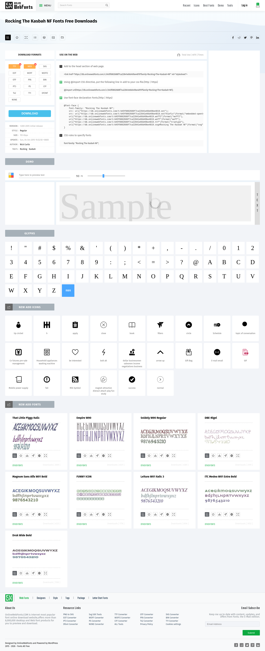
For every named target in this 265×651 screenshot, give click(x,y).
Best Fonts (208, 5)
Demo (221, 5)
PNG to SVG (68, 614)
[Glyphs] (35, 37)
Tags (67, 598)
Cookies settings (173, 624)
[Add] (8, 37)
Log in (244, 5)
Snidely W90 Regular (153, 417)
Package (81, 598)
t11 (29, 93)
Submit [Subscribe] (251, 633)
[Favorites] (17, 37)
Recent (186, 5)
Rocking (23, 149)
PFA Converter (146, 618)
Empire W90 (84, 417)
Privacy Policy (146, 624)
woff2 (45, 73)
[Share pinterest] (251, 37)
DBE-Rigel (211, 417)
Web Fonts (24, 598)
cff (45, 86)
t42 (14, 93)
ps (30, 86)
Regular (23, 130)
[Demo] (26, 37)
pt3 (14, 86)
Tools (230, 5)
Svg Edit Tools (95, 614)
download (30, 113)
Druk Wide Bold (22, 535)
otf (14, 80)
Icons (197, 5)
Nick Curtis (25, 144)
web (30, 66)
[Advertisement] (234, 102)
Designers (41, 598)
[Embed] (39, 455)
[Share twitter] (245, 37)
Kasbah (32, 149)
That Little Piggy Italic (26, 417)
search (106, 5)
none (14, 100)
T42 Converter (146, 621)
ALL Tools (119, 624)
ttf (14, 66)
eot (14, 73)
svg (45, 66)
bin (45, 80)
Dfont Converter (70, 624)
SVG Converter (172, 614)
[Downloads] (27, 455)
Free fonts (20, 5)
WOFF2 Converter (122, 618)
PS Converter (95, 621)
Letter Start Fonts (100, 598)
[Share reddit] (239, 37)
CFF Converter (121, 621)
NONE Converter (96, 624)
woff (29, 73)
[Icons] (53, 37)
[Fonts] (62, 37)
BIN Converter (172, 618)
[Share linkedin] (257, 37)
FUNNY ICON (84, 476)
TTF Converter (121, 614)
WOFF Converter (96, 618)
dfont (45, 93)
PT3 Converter (69, 621)
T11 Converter (172, 621)
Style (55, 598)
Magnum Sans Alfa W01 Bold (29, 476)
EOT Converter (69, 618)
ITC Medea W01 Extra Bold (221, 476)
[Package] (44, 37)
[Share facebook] (233, 37)
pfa (29, 80)
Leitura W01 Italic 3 (152, 476)
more (68, 290)
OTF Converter (146, 614)
